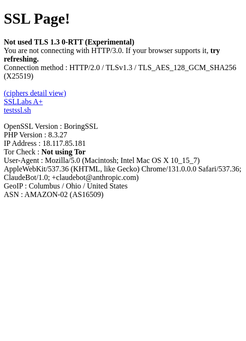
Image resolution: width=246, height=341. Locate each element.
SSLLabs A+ (23, 102)
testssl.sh (17, 110)
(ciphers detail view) (35, 93)
